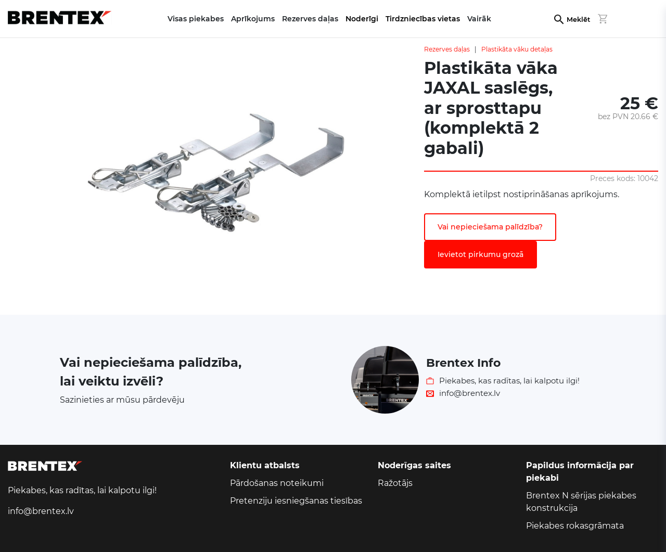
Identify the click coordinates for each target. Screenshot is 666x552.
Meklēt (578, 19)
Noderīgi (361, 18)
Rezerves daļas (447, 49)
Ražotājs (395, 483)
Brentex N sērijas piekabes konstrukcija (581, 502)
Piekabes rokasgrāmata (575, 526)
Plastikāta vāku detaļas (517, 49)
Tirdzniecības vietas (423, 18)
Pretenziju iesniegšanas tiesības (296, 501)
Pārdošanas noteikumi (277, 483)
